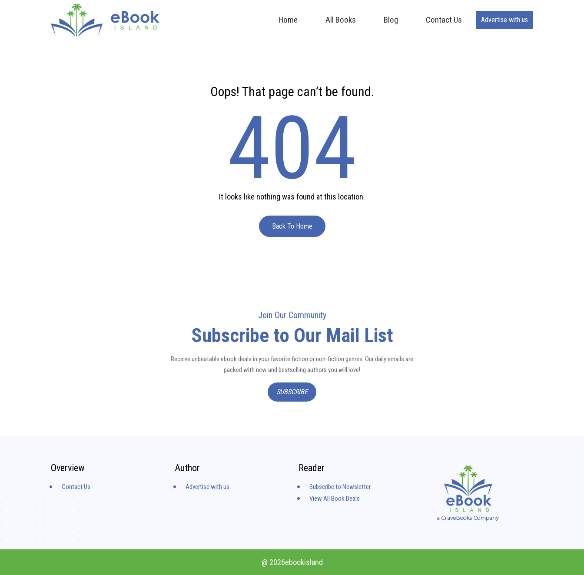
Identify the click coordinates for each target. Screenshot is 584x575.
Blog (391, 20)
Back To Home (292, 226)
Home (288, 20)
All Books (340, 20)
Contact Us (444, 20)
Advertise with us (504, 20)
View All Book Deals (334, 498)
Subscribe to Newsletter (340, 487)
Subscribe (292, 392)
